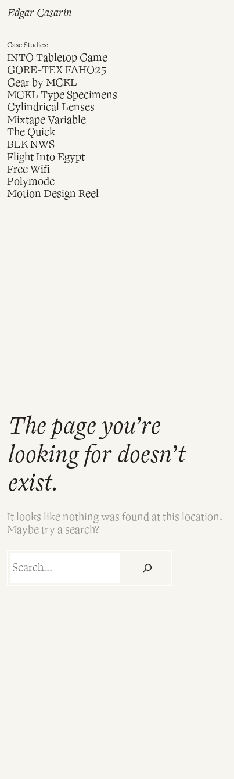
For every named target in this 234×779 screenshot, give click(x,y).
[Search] (147, 568)
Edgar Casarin (39, 13)
